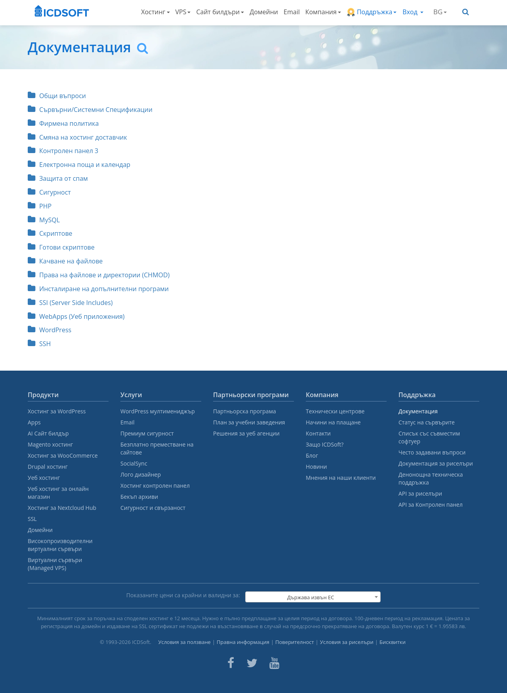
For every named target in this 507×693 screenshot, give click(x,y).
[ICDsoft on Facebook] (230, 663)
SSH (39, 343)
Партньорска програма (244, 411)
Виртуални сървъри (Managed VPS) (55, 564)
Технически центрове (335, 411)
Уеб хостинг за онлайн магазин (58, 492)
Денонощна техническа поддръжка (430, 478)
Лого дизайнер (140, 474)
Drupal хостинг (48, 466)
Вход (412, 12)
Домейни (264, 12)
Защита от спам (58, 178)
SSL (32, 519)
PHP (39, 206)
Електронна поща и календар (79, 164)
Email (292, 12)
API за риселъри (420, 493)
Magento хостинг (50, 444)
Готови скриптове (61, 247)
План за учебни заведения (249, 422)
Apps (34, 422)
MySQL (44, 220)
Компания (323, 12)
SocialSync (133, 463)
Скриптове (50, 233)
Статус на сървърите (426, 422)
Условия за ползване (184, 642)
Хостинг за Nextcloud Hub (62, 507)
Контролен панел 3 (63, 150)
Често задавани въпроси (431, 452)
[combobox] (313, 596)
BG (440, 11)
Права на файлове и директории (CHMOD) (99, 275)
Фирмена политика (63, 123)
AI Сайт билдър (48, 433)
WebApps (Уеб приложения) (76, 316)
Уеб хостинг (44, 477)
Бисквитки (392, 642)
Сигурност (49, 192)
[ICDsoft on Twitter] (251, 663)
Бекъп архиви (139, 496)
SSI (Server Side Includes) (70, 302)
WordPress (49, 330)
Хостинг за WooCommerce (63, 455)
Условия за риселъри (347, 642)
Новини (316, 466)
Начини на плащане (333, 422)
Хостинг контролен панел (155, 485)
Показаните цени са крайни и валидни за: (183, 595)
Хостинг (155, 12)
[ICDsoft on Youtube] (274, 663)
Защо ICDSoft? (324, 444)
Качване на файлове (65, 261)
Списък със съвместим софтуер (429, 437)
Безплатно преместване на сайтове (157, 448)
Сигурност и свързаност (152, 507)
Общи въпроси (57, 95)
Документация (418, 411)
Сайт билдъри (220, 12)
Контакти (318, 433)
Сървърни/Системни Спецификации (90, 109)
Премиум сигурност (147, 433)
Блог (312, 455)
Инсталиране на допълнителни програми (98, 288)
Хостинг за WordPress (57, 411)
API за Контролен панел (430, 504)
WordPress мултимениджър (157, 411)
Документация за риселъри (435, 463)
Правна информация (243, 642)
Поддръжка (372, 12)
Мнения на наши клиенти (341, 477)
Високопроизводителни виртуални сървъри (60, 545)
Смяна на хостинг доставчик (77, 137)
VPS (183, 12)
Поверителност (294, 642)
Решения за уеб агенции (246, 433)
